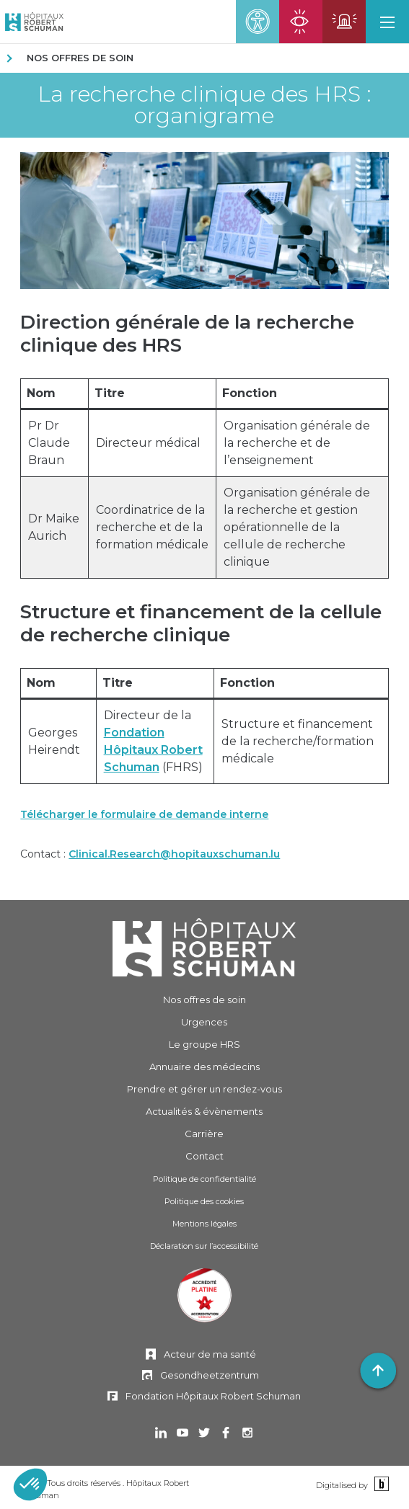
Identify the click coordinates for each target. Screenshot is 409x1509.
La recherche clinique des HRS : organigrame (204, 105)
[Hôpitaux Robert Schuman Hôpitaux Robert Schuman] (31, 21)
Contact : (150, 853)
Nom (41, 393)
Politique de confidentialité (204, 1179)
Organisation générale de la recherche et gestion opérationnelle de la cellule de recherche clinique (297, 527)
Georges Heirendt (54, 741)
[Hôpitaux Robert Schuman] (204, 947)
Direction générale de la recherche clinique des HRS (187, 334)
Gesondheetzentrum (209, 1375)
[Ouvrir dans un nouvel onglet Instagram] (247, 1434)
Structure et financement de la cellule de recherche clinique (201, 623)
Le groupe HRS (204, 1044)
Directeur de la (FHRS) (153, 741)
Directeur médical (148, 443)
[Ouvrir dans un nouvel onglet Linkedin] (161, 1434)
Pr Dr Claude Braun (49, 443)
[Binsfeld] (380, 1484)
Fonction (249, 393)
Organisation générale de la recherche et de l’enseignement (297, 443)
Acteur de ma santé (210, 1354)
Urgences (204, 1022)
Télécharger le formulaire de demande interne (144, 814)
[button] (387, 21)
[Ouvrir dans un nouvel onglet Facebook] (226, 1434)
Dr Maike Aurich (53, 527)
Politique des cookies (204, 1201)
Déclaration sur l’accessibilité (204, 1246)
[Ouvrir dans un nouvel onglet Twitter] (204, 1434)
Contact (204, 1156)
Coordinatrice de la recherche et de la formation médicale (152, 527)
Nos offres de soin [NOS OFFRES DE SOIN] (80, 57)
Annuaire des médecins (204, 1066)
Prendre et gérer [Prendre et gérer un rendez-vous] (204, 1089)
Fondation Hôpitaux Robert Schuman (153, 750)
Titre (109, 393)
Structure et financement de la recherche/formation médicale (297, 741)
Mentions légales (204, 1224)
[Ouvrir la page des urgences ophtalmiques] (300, 21)
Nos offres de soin (204, 999)
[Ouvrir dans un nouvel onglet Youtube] (182, 1434)
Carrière (204, 1133)
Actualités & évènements (204, 1111)
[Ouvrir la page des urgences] (344, 21)
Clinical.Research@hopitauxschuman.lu (174, 853)
